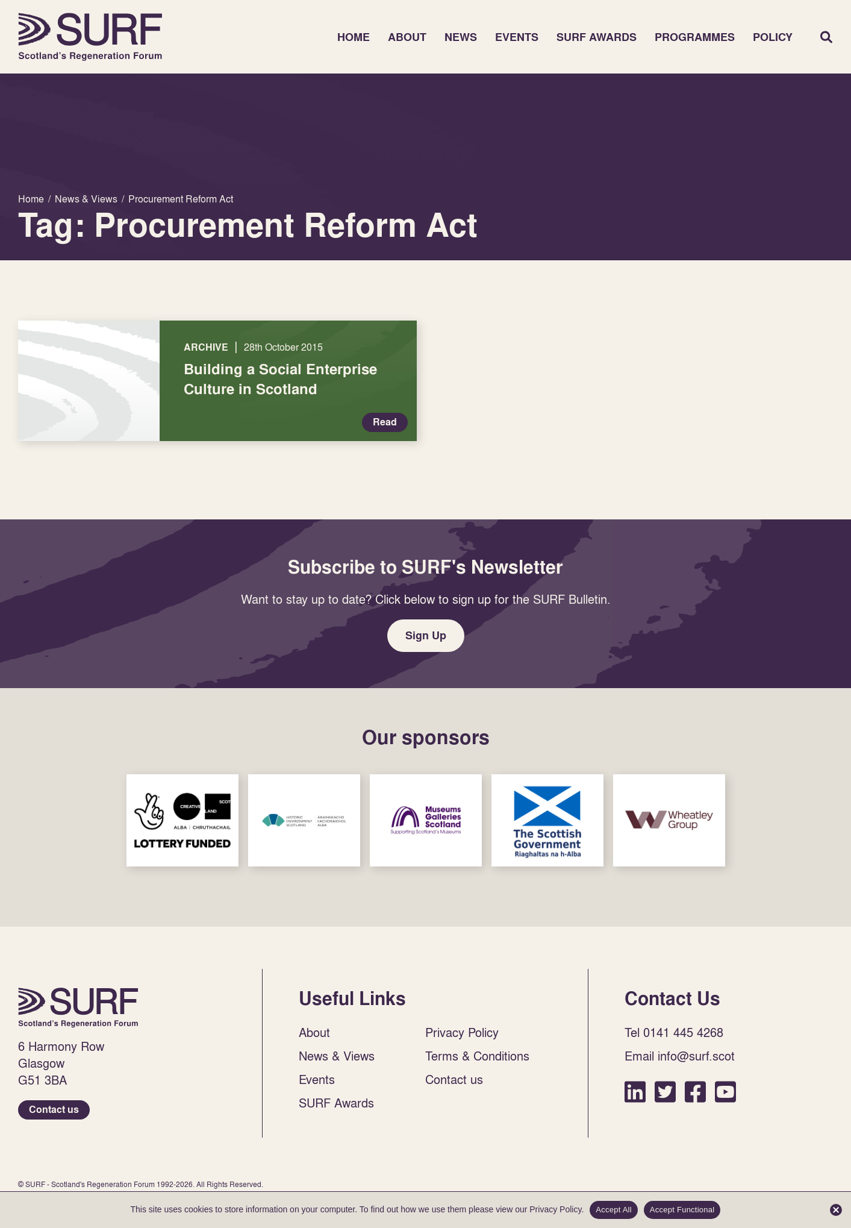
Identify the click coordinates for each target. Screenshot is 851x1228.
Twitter (665, 1091)
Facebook (695, 1091)
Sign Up (425, 635)
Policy (773, 37)
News (460, 37)
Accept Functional (682, 1209)
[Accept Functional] (836, 1210)
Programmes (695, 37)
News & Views (337, 1055)
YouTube (725, 1091)
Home (90, 36)
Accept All (614, 1209)
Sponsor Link (182, 820)
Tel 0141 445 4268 (674, 1032)
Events (516, 37)
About (407, 37)
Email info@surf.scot (680, 1055)
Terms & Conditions (477, 1055)
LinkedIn (635, 1091)
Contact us (54, 1110)
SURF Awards (596, 37)
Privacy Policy (462, 1032)
